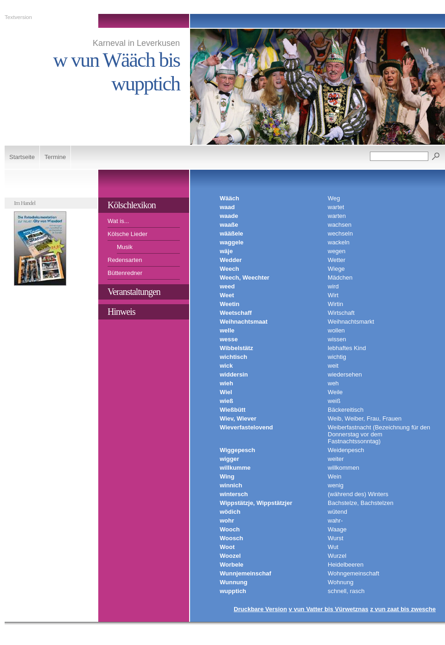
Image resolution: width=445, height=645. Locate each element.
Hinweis (121, 312)
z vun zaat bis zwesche (403, 609)
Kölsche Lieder (127, 233)
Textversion (18, 17)
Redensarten (125, 259)
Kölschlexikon (132, 205)
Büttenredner (125, 272)
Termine (55, 156)
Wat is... (118, 220)
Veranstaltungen (134, 292)
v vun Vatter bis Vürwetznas (329, 609)
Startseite (22, 156)
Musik (125, 246)
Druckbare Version (260, 609)
